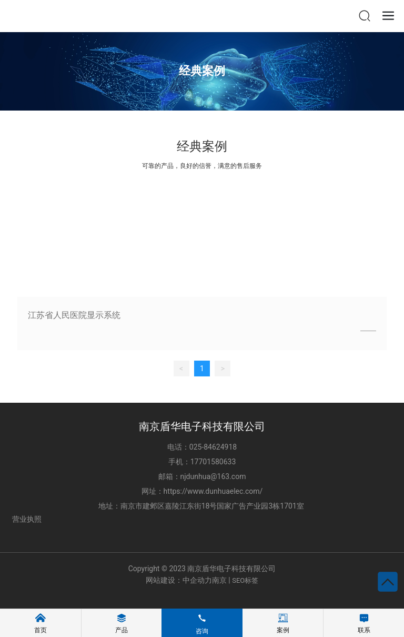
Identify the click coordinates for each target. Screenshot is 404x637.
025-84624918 (213, 447)
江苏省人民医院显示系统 (74, 315)
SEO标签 (245, 580)
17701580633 (213, 461)
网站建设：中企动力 (179, 580)
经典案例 (202, 70)
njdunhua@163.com (213, 476)
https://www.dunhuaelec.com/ (213, 491)
